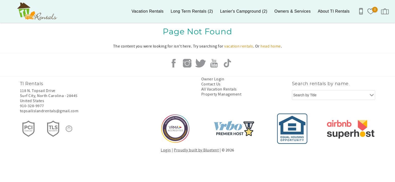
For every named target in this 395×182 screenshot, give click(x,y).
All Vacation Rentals (219, 89)
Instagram (187, 63)
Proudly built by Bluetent (196, 150)
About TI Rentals (334, 11)
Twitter (200, 63)
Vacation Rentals (147, 11)
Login (166, 150)
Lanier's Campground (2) (244, 11)
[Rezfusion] (69, 129)
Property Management (221, 94)
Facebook (174, 63)
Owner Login (212, 79)
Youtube (214, 63)
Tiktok (227, 63)
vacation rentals (238, 46)
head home (270, 46)
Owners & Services (292, 11)
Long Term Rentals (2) (192, 11)
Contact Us (211, 84)
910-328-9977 (32, 105)
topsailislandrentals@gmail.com (49, 110)
